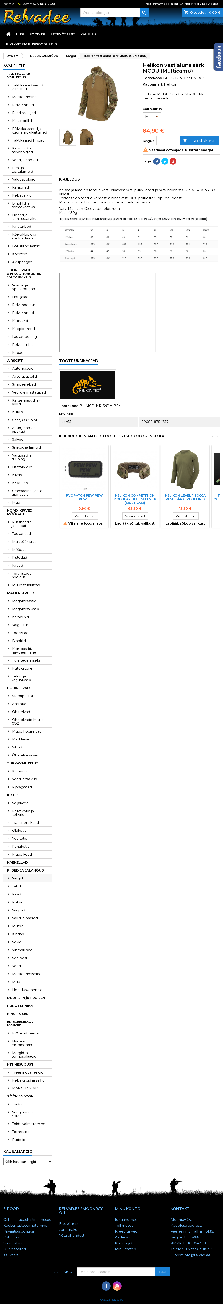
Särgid (17, 878)
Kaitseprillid (22, 121)
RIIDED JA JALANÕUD (25, 870)
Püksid (17, 902)
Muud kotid (22, 854)
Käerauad (20, 771)
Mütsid (18, 926)
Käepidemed (23, 328)
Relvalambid (23, 344)
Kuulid (17, 412)
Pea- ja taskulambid (22, 170)
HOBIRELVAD (18, 688)
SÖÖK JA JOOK (20, 1096)
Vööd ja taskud (24, 779)
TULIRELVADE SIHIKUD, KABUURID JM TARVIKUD (24, 273)
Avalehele (14, 66)
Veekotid (19, 838)
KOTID (12, 795)
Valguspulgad (23, 179)
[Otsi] (114, 12)
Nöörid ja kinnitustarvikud (25, 217)
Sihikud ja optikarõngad (23, 287)
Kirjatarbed (21, 226)
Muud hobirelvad (27, 731)
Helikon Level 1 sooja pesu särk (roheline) (185, 497)
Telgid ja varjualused (21, 678)
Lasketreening (24, 336)
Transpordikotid (25, 822)
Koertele (19, 254)
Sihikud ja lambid (26, 447)
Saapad (18, 910)
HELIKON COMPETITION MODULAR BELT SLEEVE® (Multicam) (134, 499)
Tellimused (124, 1225)
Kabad (17, 352)
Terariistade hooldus (22, 575)
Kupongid (123, 1243)
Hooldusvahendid (27, 990)
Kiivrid (17, 475)
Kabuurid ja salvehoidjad (22, 150)
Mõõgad (19, 549)
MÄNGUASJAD (25, 1088)
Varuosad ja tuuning (22, 457)
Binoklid (19, 641)
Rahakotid (21, 846)
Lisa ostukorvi (198, 141)
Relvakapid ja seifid (28, 1080)
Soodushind (13, 1243)
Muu (16, 502)
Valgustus (20, 625)
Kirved (17, 565)
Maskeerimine (24, 97)
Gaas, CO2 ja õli (25, 420)
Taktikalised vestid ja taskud (27, 87)
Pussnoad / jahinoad (21, 524)
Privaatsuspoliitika (18, 1231)
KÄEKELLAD (17, 862)
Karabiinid (20, 187)
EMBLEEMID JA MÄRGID (20, 1023)
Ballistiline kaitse (26, 246)
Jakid (16, 886)
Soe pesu (20, 958)
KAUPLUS (88, 34)
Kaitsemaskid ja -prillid (26, 402)
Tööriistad (20, 633)
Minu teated (125, 1249)
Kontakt (8, 3)
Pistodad (19, 557)
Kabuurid (20, 320)
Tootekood (152, 78)
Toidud (18, 1104)
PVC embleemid (26, 1033)
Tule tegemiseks (26, 660)
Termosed (21, 1132)
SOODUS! (37, 34)
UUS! (20, 34)
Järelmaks (68, 1229)
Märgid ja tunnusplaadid (24, 1055)
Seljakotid (20, 803)
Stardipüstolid (24, 696)
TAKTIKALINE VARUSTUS (18, 75)
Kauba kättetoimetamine (25, 1225)
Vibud (17, 747)
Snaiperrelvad (24, 384)
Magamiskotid (24, 601)
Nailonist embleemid (22, 1043)
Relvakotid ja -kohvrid (24, 813)
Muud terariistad (26, 585)
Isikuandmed (126, 1219)
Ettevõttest (62, 34)
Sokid (16, 942)
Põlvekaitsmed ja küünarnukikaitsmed (29, 130)
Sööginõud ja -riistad (24, 1114)
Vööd (16, 966)
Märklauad (21, 739)
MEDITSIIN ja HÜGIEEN (26, 998)
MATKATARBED (20, 593)
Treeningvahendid (27, 1072)
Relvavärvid (22, 195)
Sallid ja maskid (25, 918)
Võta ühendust (71, 1235)
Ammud (19, 704)
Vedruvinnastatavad (29, 392)
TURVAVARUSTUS (22, 763)
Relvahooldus (23, 305)
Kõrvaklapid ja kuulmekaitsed (24, 236)
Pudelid (18, 1139)
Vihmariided (22, 950)
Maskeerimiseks (26, 974)
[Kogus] (163, 140)
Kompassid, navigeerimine (24, 651)
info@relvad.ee (197, 1255)
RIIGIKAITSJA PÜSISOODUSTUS (31, 44)
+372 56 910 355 (44, 3)
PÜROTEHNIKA (20, 1005)
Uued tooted (14, 1249)
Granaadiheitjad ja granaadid (27, 493)
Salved (17, 439)
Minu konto (127, 1209)
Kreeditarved (126, 1231)
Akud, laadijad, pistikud (24, 430)
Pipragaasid (22, 787)
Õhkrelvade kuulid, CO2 (28, 721)
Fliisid (16, 894)
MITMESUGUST (20, 1064)
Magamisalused (25, 609)
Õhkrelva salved (26, 755)
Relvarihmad (23, 105)
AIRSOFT (15, 360)
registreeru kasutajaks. (202, 3)
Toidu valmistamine (28, 1124)
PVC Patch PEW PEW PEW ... (84, 497)
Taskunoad (21, 533)
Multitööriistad (24, 541)
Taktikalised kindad (28, 140)
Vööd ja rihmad (25, 160)
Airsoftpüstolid (24, 376)
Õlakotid (19, 830)
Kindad (18, 934)
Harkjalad (20, 297)
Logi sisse (171, 3)
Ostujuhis (11, 1237)
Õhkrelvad (21, 712)
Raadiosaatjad (24, 113)
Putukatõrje (22, 668)
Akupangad (22, 262)
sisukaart (10, 1255)
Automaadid (22, 368)
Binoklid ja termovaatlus (23, 205)
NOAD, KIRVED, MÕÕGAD (20, 512)
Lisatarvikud (22, 467)
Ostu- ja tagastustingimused (27, 1219)
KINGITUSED (18, 1013)
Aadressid (123, 1237)
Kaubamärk (153, 84)
